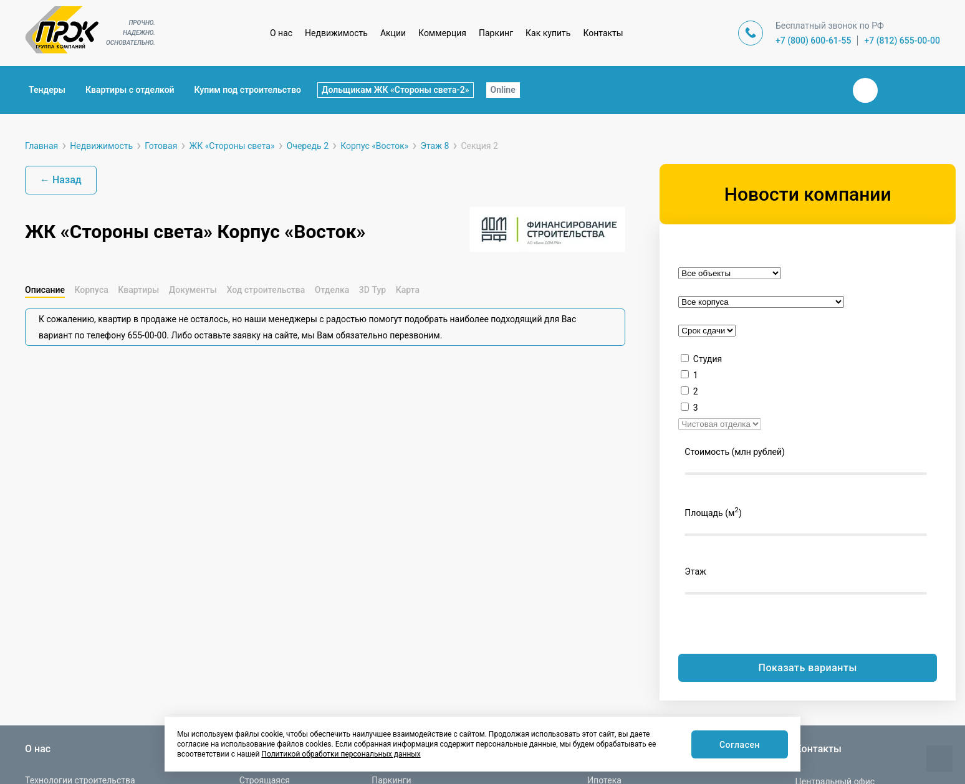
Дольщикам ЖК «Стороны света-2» (395, 90)
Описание (45, 290)
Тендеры (47, 90)
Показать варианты (808, 668)
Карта (408, 290)
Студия (707, 359)
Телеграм (895, 90)
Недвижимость (336, 33)
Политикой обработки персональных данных (340, 754)
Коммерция (442, 33)
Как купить (548, 33)
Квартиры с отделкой (130, 90)
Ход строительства (265, 290)
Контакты (603, 33)
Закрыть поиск (825, 89)
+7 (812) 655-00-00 (902, 40)
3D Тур (372, 290)
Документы (193, 290)
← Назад (61, 180)
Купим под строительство (247, 90)
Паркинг (496, 33)
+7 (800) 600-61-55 (813, 40)
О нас (281, 33)
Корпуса (91, 290)
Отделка (332, 290)
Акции (393, 33)
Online (503, 90)
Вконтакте (865, 90)
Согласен (737, 745)
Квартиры (138, 290)
